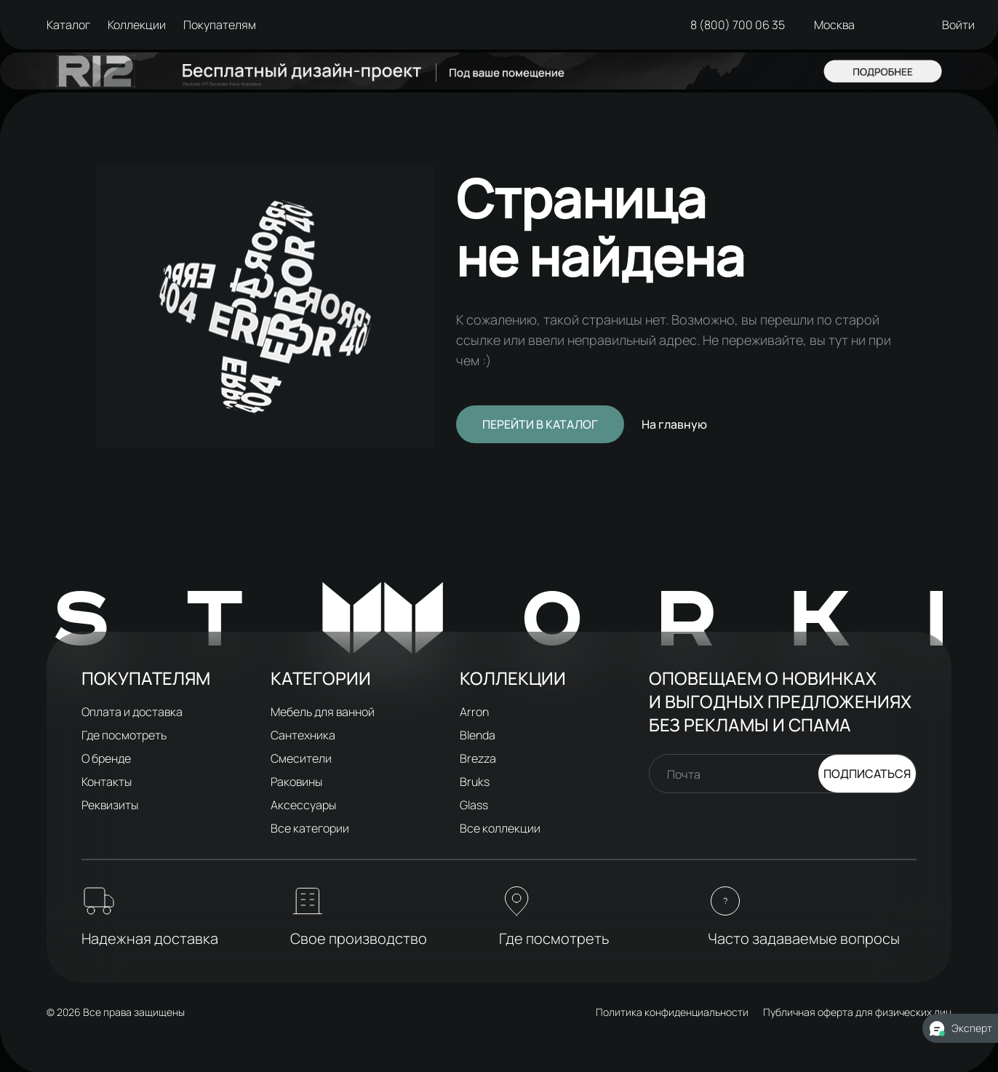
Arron (474, 712)
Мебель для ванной (323, 712)
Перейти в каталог (540, 424)
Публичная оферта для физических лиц (857, 1012)
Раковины (296, 782)
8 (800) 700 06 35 (737, 25)
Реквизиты (109, 805)
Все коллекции (500, 828)
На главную (674, 424)
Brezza (478, 758)
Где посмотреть (124, 735)
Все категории (310, 828)
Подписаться (867, 774)
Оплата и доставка (132, 712)
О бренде (106, 758)
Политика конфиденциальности (672, 1012)
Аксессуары (303, 805)
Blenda (477, 735)
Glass (474, 805)
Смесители (301, 758)
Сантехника (303, 735)
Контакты (106, 782)
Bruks (475, 782)
